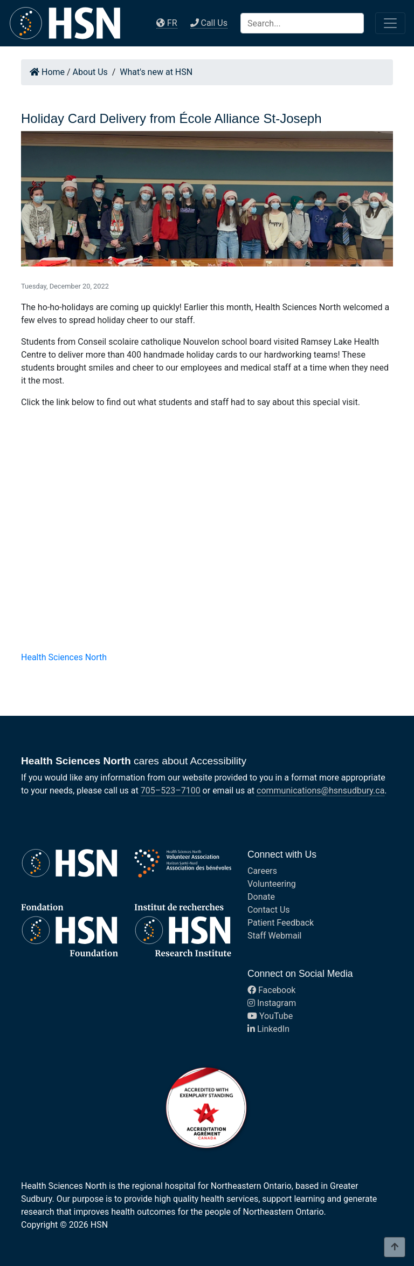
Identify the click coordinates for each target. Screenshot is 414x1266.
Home (47, 72)
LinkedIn (268, 1029)
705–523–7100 (171, 790)
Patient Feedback (280, 923)
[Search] (302, 23)
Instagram (271, 1003)
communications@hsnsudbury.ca (320, 790)
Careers (262, 871)
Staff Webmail (274, 935)
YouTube (270, 1016)
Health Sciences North (64, 657)
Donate (261, 897)
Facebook (271, 990)
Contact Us (268, 910)
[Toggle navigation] (390, 23)
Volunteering (271, 884)
